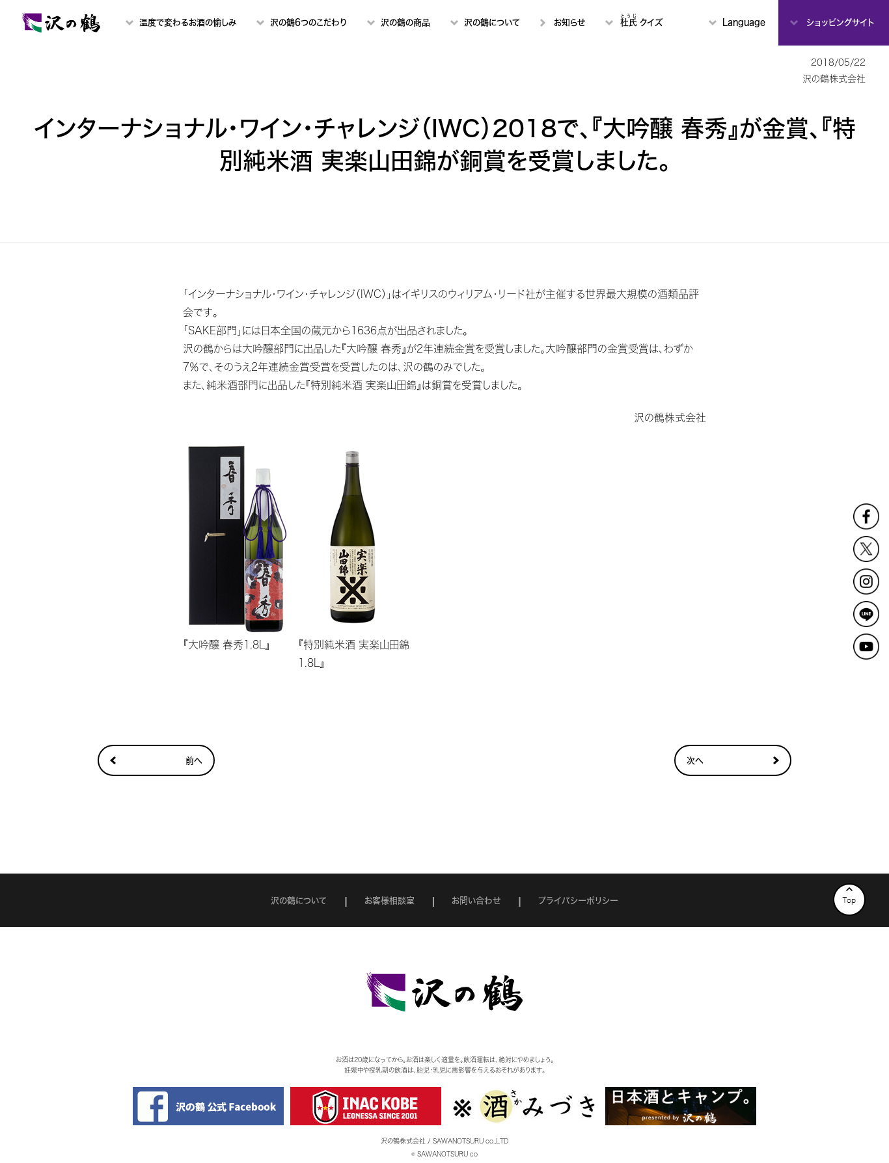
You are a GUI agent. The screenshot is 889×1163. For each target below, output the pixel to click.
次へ (695, 760)
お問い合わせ (476, 900)
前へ (193, 760)
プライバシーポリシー (578, 900)
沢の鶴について (299, 900)
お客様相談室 (389, 900)
